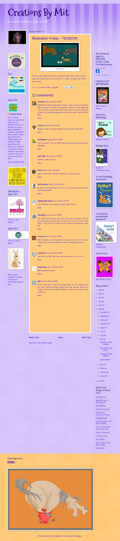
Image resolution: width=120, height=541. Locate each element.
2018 (100, 290)
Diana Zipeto (42, 215)
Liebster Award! (105, 360)
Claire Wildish (100, 439)
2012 (100, 381)
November (103, 316)
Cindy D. (40, 126)
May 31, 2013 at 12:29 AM (51, 170)
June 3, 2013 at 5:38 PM (54, 237)
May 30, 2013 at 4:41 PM (54, 156)
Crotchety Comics (101, 436)
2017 (100, 294)
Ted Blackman (42, 140)
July (102, 332)
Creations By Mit (38, 12)
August (103, 328)
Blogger (78, 536)
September (104, 324)
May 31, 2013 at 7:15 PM (61, 201)
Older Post (86, 337)
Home (60, 337)
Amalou (40, 170)
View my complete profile (16, 162)
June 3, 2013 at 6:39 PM (55, 253)
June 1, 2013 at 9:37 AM (54, 215)
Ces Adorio (41, 102)
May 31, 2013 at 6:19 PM (56, 184)
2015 (100, 302)
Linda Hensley (42, 267)
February (103, 372)
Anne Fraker (42, 156)
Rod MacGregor (43, 184)
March (102, 368)
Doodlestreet (42, 253)
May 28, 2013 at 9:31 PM (52, 126)
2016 (100, 298)
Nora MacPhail (100, 406)
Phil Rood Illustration (103, 409)
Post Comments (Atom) (45, 343)
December (104, 312)
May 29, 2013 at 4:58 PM (55, 140)
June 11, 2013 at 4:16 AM (49, 281)
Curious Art (41, 237)
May (102, 339)
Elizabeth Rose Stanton (45, 201)
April (102, 365)
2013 (100, 309)
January (103, 376)
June (102, 335)
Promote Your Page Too (102, 75)
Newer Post (34, 337)
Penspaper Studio (101, 418)
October (103, 320)
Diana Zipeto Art (101, 397)
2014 (100, 305)
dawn (39, 281)
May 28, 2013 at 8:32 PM (54, 102)
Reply (39, 118)
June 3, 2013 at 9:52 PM (55, 267)
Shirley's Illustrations (103, 433)
